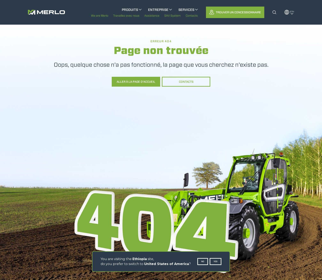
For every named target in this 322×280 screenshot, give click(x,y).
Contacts (186, 82)
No (202, 261)
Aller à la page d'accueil (136, 82)
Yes (215, 261)
